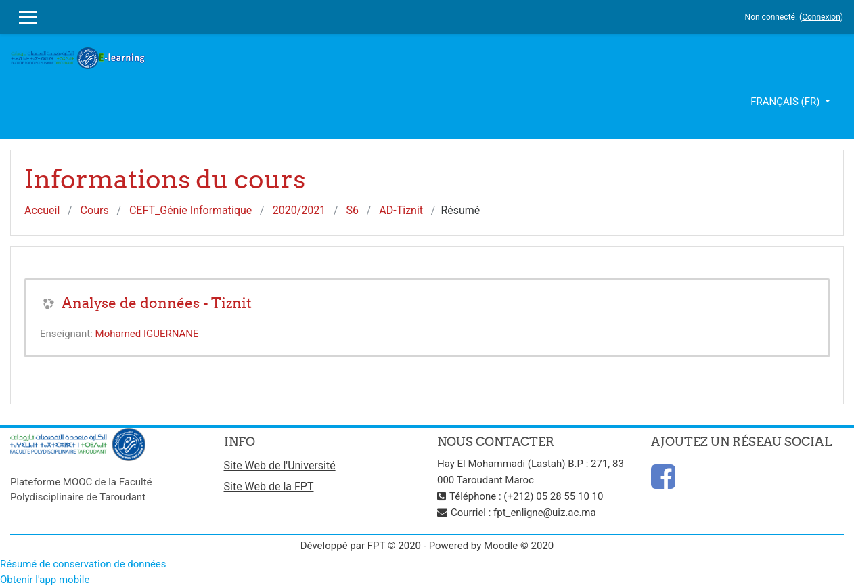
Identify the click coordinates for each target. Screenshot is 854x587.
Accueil (42, 210)
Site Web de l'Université (280, 465)
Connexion (821, 17)
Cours (95, 210)
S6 (352, 210)
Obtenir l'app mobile (44, 579)
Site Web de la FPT (269, 486)
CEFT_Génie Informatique (190, 210)
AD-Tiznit (401, 210)
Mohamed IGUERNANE (147, 334)
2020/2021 (299, 210)
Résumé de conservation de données (83, 564)
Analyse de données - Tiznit (157, 303)
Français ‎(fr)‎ (786, 101)
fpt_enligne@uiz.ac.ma (544, 512)
